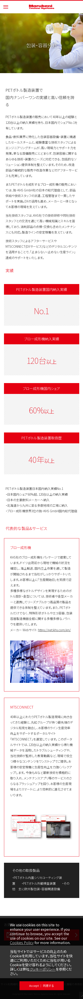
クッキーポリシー (43, 969)
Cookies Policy (22, 942)
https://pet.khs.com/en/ (54, 630)
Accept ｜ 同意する (41, 985)
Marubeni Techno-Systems (41, 7)
